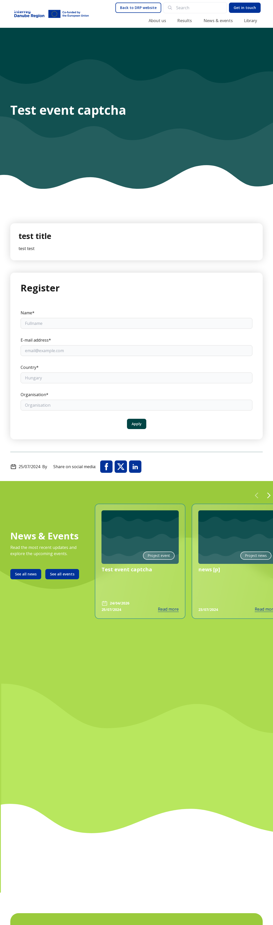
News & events (218, 20)
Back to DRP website (138, 7)
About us (157, 20)
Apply (137, 423)
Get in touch (245, 7)
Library (250, 20)
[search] (199, 8)
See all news (26, 574)
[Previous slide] (256, 495)
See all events (62, 574)
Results (184, 20)
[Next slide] (269, 495)
